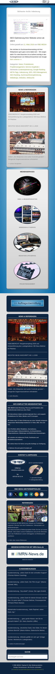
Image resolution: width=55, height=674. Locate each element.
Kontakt (14, 669)
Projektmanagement (17, 67)
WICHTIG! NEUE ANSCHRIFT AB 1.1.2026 (23, 126)
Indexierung (23, 72)
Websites (22, 78)
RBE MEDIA (42, 44)
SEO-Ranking (15, 75)
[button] (10, 494)
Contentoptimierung (25, 70)
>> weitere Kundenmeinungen (16, 643)
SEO (30, 72)
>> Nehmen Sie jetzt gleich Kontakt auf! (20, 448)
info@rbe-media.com (17, 470)
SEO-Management (40, 72)
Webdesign (14, 78)
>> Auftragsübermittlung (36, 479)
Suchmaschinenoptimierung (31, 75)
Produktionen (28, 64)
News (21, 64)
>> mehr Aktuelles (13, 396)
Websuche (30, 78)
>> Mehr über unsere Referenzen (17, 540)
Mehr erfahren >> (16, 59)
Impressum (39, 669)
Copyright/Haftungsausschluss (26, 669)
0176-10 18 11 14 (18, 476)
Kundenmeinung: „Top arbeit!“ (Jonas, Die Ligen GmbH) (27, 591)
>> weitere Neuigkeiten (14, 163)
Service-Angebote (32, 67)
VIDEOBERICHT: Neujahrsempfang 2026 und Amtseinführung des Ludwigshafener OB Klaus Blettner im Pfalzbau (27, 116)
